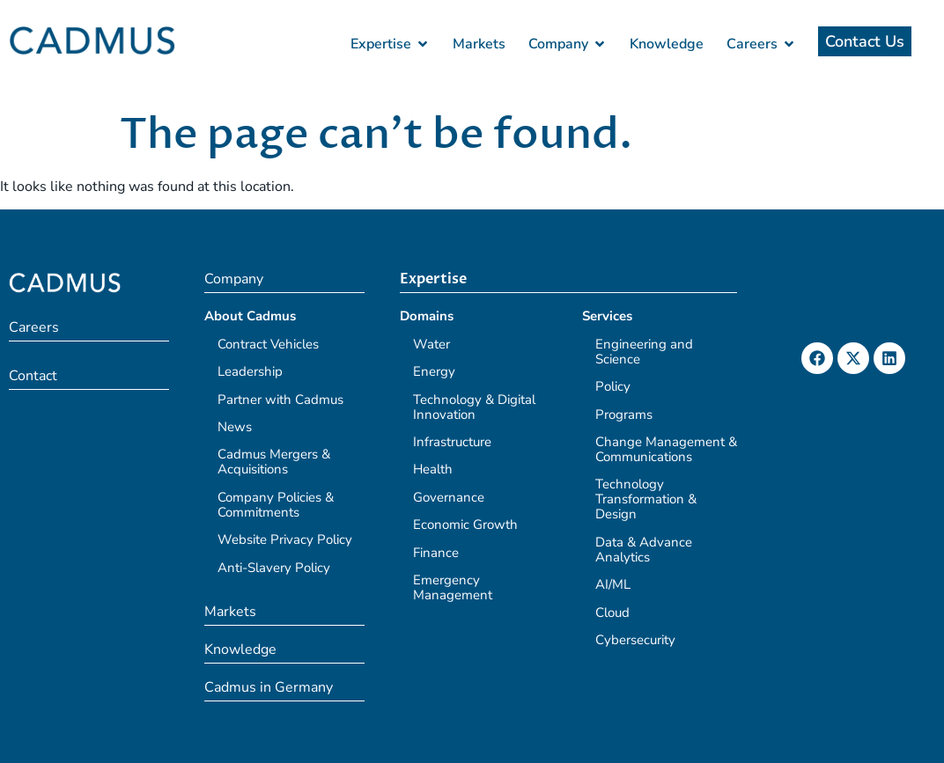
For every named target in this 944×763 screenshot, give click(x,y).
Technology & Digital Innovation (474, 407)
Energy (434, 371)
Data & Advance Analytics (643, 549)
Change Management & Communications (666, 449)
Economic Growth (465, 524)
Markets (230, 611)
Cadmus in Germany (268, 687)
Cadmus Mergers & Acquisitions (274, 461)
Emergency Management (452, 587)
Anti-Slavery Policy (274, 567)
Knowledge (240, 649)
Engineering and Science (644, 351)
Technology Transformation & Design (646, 499)
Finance (436, 552)
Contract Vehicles (268, 344)
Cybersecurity (635, 640)
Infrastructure (452, 442)
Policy (613, 386)
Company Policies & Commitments (276, 504)
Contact (33, 375)
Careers (34, 327)
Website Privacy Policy (285, 539)
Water (431, 344)
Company (233, 279)
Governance (448, 497)
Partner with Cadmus (280, 399)
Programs (624, 414)
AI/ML (613, 584)
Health (433, 469)
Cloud (612, 612)
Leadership (250, 371)
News (235, 427)
